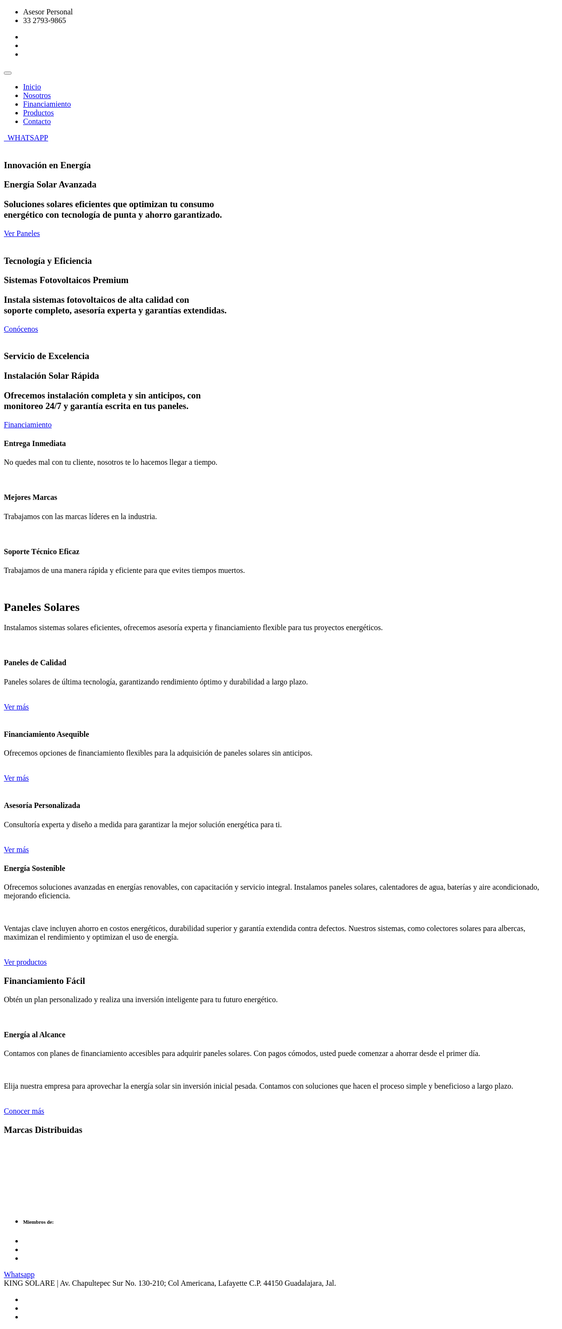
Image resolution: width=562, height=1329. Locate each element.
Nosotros (37, 95)
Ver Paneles (22, 233)
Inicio (32, 87)
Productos (38, 113)
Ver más (16, 707)
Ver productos (25, 962)
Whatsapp (19, 1274)
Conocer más (24, 1111)
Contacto (37, 121)
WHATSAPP (26, 138)
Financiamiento (47, 104)
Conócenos (21, 329)
